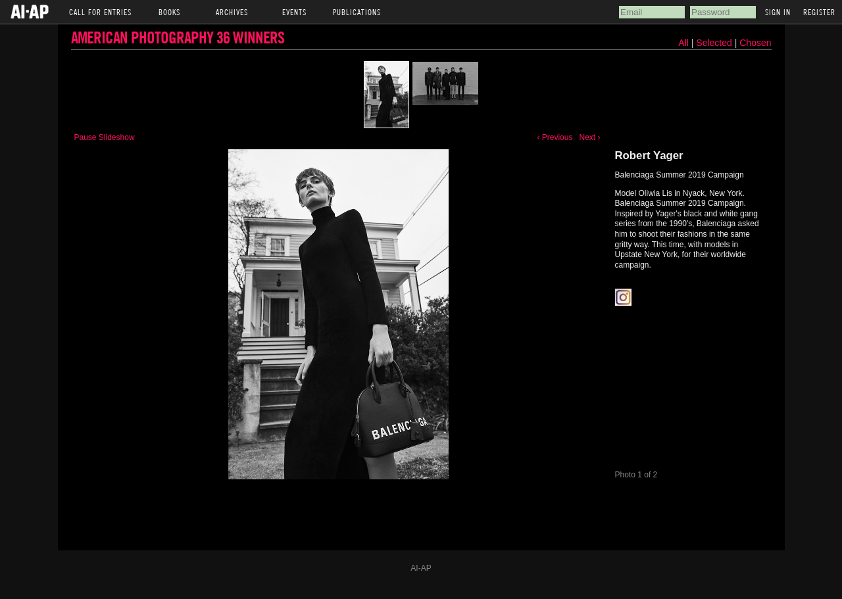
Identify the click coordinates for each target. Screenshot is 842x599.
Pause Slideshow (104, 137)
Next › (589, 137)
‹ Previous (554, 137)
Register (819, 12)
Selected (715, 42)
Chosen (755, 42)
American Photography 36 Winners (177, 37)
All (683, 42)
